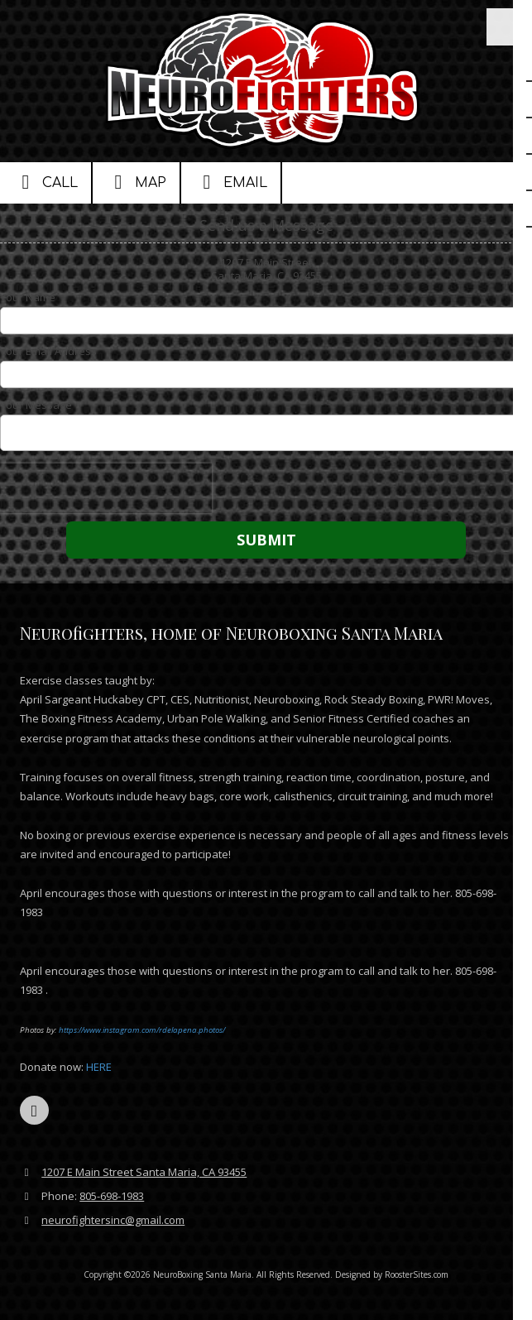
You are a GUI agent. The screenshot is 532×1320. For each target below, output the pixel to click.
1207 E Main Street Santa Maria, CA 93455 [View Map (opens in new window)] (144, 1171)
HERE (100, 1066)
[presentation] (106, 488)
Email (230, 182)
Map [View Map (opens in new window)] (136, 182)
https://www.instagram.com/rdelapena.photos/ (142, 1030)
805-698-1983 (111, 1195)
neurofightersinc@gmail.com (113, 1219)
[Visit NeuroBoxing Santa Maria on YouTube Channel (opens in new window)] (34, 1110)
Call (45, 182)
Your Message (36, 404)
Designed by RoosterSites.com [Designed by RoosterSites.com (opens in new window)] (391, 1274)
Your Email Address (48, 351)
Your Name (27, 297)
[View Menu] (505, 27)
